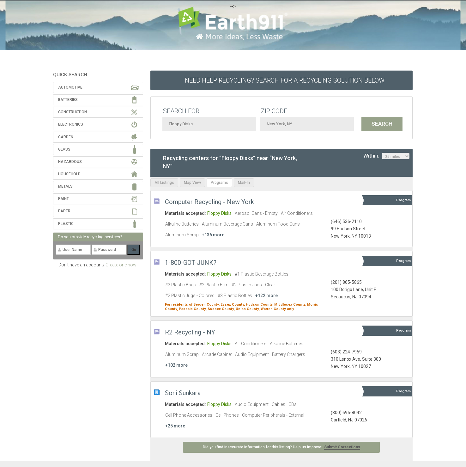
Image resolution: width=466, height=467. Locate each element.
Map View (192, 182)
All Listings (164, 182)
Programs (219, 182)
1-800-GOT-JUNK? (190, 262)
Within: (386, 156)
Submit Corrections (342, 447)
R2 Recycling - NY (190, 332)
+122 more (266, 295)
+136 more (213, 234)
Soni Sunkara (183, 393)
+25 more (175, 425)
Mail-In (244, 182)
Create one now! (121, 264)
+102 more (176, 365)
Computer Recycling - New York (209, 202)
